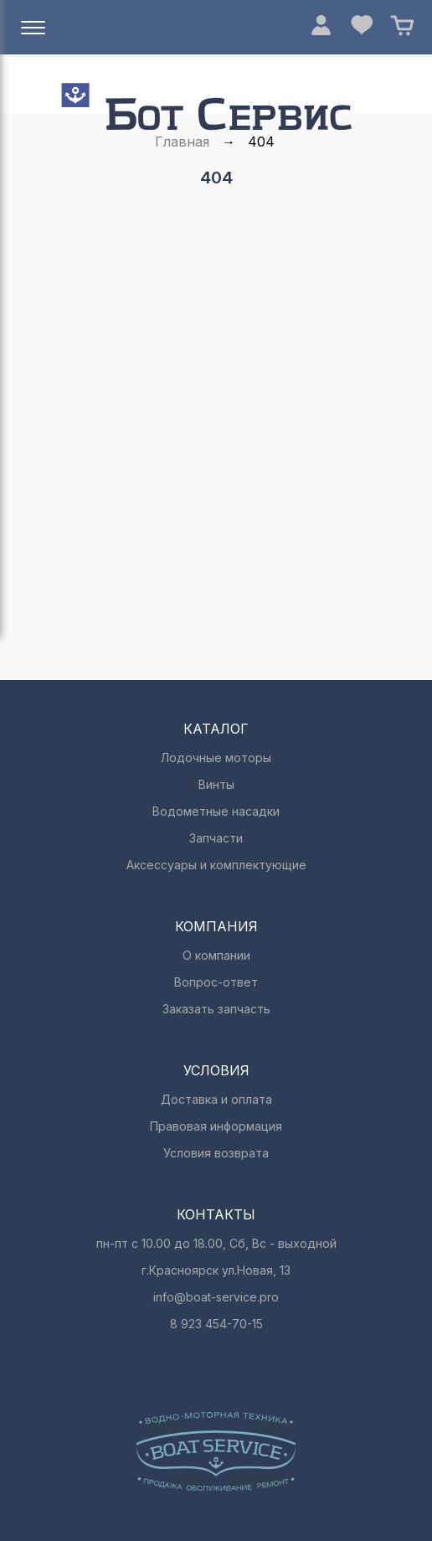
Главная (182, 141)
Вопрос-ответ (216, 982)
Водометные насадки (216, 811)
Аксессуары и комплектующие (216, 865)
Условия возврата (216, 1153)
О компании (216, 955)
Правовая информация (216, 1126)
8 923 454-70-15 (216, 1324)
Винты (216, 784)
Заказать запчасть (216, 1009)
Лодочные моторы (216, 757)
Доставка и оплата (216, 1099)
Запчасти (216, 838)
